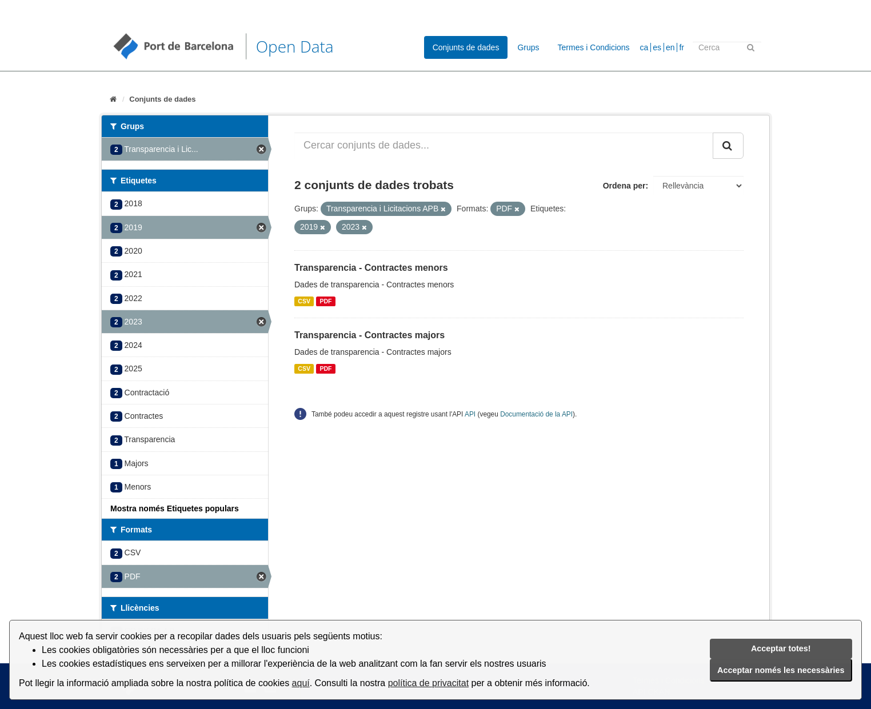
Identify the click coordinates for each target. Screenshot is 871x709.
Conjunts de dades (466, 47)
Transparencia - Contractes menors (371, 268)
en (670, 47)
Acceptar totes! (781, 648)
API (470, 414)
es (657, 47)
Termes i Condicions (594, 47)
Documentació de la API (536, 414)
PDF (325, 301)
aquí (301, 683)
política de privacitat (428, 683)
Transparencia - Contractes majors (369, 335)
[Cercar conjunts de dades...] (503, 146)
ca (644, 47)
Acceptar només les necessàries (780, 670)
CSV (304, 301)
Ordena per (624, 185)
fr (681, 47)
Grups (528, 47)
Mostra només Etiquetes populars (174, 508)
